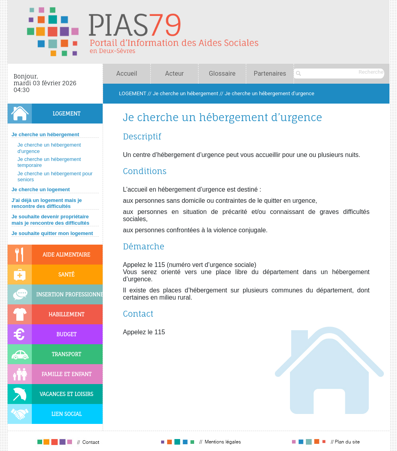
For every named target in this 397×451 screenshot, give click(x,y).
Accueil (126, 73)
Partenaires (270, 73)
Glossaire (222, 73)
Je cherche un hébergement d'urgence (269, 93)
